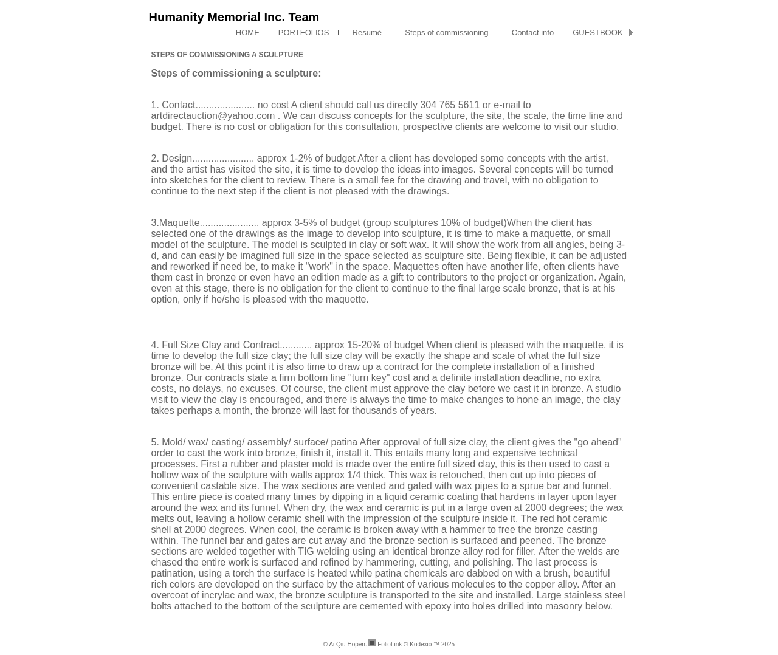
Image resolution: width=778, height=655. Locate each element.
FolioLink (389, 644)
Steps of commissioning (445, 32)
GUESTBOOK (597, 32)
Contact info (531, 32)
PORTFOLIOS (303, 32)
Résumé (365, 32)
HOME (248, 32)
